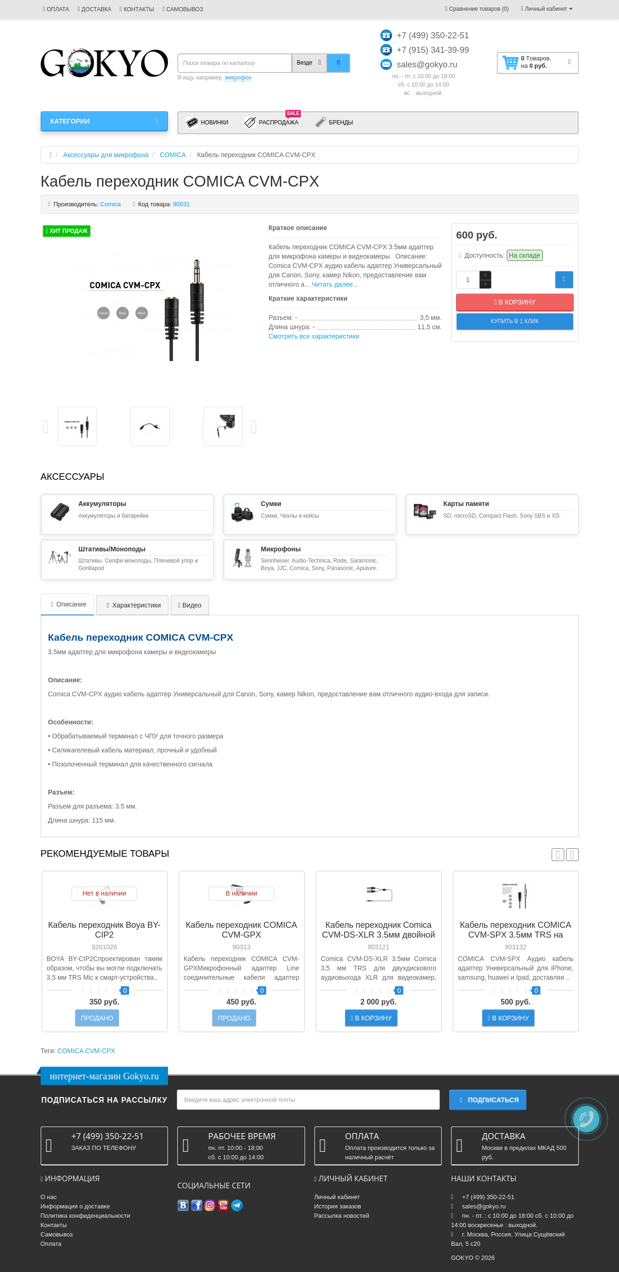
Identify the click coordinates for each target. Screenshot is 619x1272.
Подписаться (487, 1100)
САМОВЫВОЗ (182, 9)
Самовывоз (57, 1234)
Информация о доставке (75, 1206)
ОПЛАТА (56, 9)
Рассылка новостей (341, 1215)
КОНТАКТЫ (137, 9)
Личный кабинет (337, 1196)
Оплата (51, 1243)
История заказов (337, 1206)
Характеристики (132, 605)
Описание (67, 604)
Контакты (54, 1225)
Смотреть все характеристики (314, 336)
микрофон (238, 77)
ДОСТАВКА (94, 9)
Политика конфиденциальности (86, 1215)
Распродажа (272, 122)
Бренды (333, 123)
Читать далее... (335, 284)
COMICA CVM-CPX (87, 1051)
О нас (49, 1196)
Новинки (207, 123)
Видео (190, 605)
